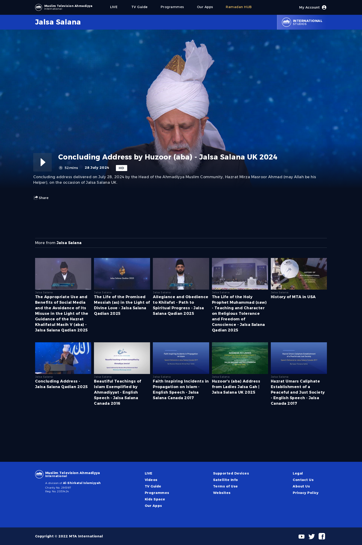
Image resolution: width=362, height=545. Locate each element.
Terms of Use (225, 486)
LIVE (148, 473)
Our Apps (153, 506)
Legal (298, 473)
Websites (222, 493)
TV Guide (153, 486)
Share (40, 198)
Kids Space (155, 499)
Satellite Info (225, 480)
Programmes (157, 493)
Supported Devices (231, 473)
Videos (151, 480)
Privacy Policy (306, 493)
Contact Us (303, 480)
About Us (301, 486)
